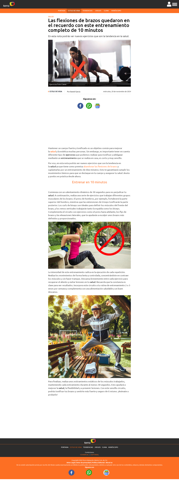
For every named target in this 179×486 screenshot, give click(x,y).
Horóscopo (116, 11)
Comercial (84, 455)
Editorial (95, 455)
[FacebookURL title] (80, 105)
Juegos (98, 11)
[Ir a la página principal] (9, 4)
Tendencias (87, 11)
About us (109, 462)
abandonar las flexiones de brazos (100, 166)
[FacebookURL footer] (72, 472)
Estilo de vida (74, 11)
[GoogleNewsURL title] (97, 105)
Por (73, 91)
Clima (106, 11)
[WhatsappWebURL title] (89, 105)
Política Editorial (98, 462)
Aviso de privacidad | (84, 462)
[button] (174, 4)
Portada (61, 11)
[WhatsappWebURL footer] (89, 472)
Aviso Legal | (71, 462)
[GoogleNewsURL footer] (106, 472)
